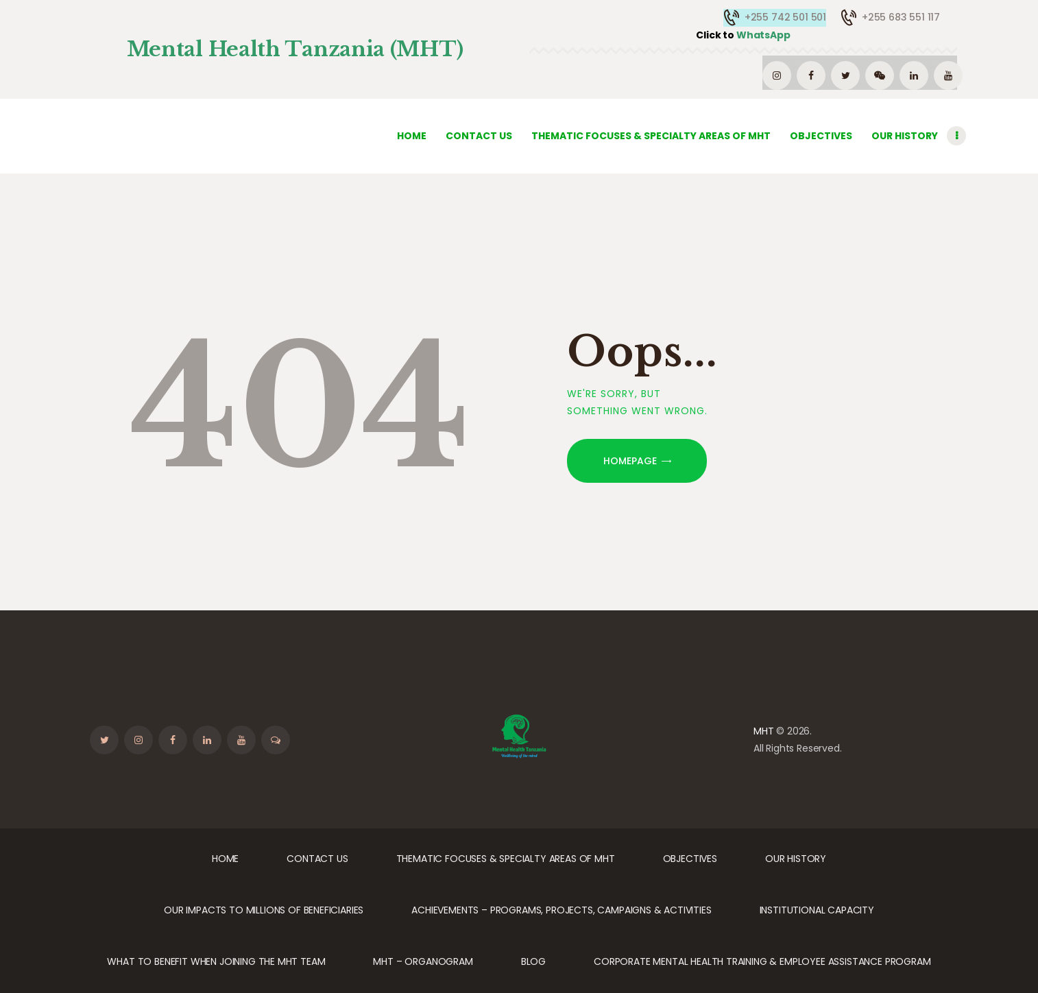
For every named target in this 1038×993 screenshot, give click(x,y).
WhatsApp (743, 35)
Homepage (630, 461)
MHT (763, 731)
